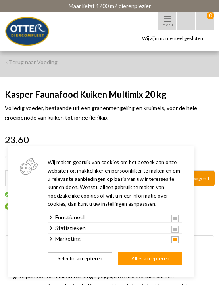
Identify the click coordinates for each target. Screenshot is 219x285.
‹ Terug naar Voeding (32, 62)
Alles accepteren (150, 258)
